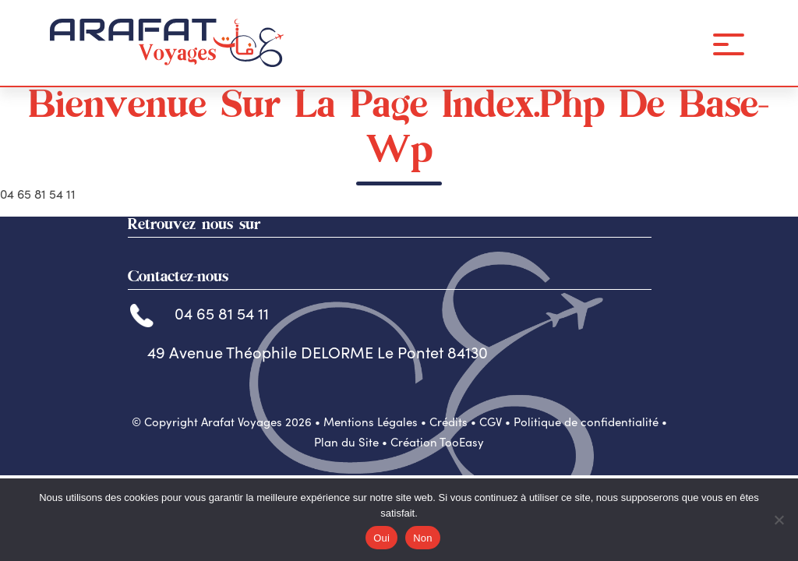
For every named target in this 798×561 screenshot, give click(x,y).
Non (423, 538)
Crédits (448, 421)
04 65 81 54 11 (200, 312)
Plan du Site (346, 442)
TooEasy (462, 442)
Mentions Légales (370, 421)
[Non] (778, 519)
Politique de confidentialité (586, 421)
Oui (381, 538)
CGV (490, 421)
